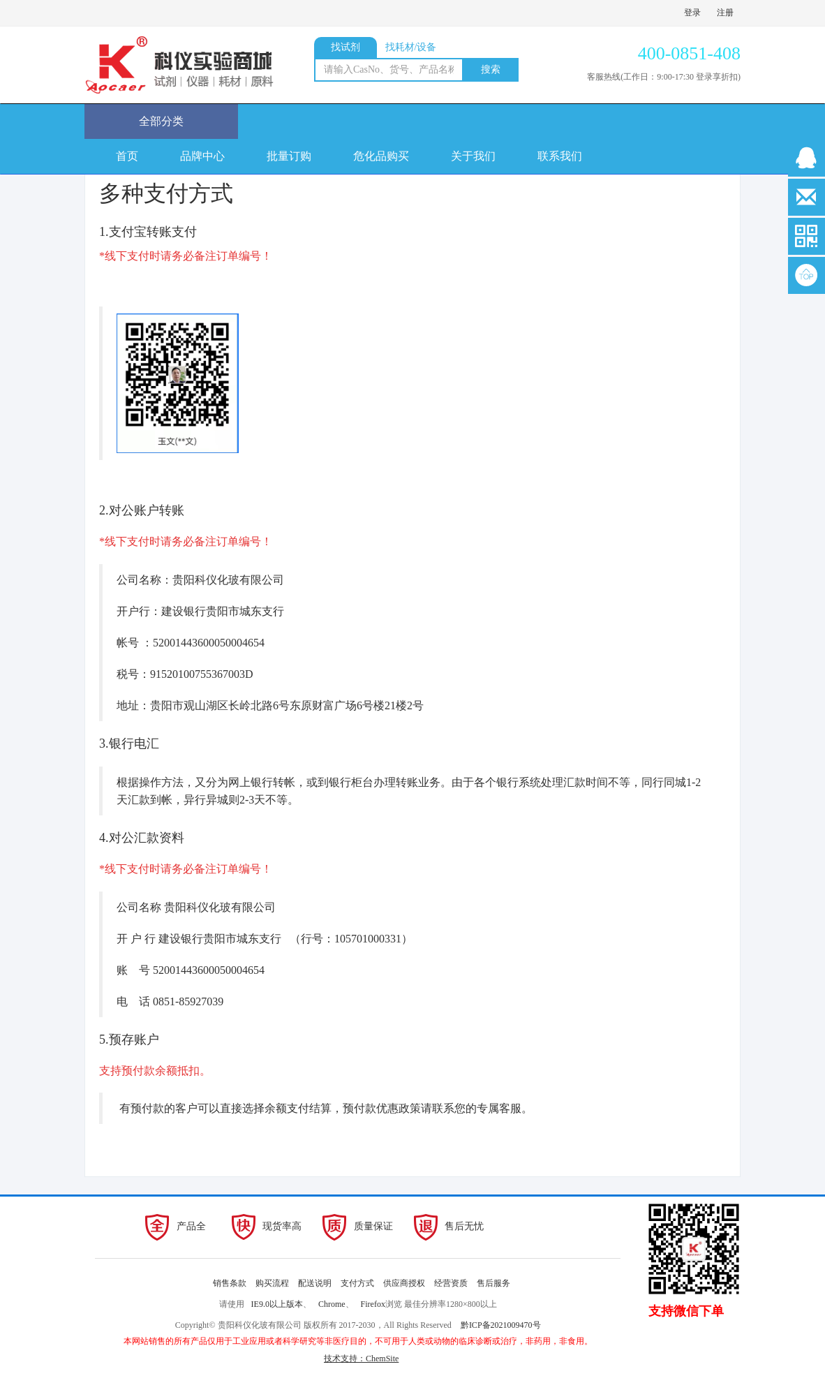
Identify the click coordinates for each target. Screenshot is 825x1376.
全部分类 (161, 121)
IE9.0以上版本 (277, 1304)
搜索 (490, 69)
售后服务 (493, 1283)
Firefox (373, 1304)
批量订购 (289, 156)
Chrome (331, 1304)
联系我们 (559, 156)
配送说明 (315, 1283)
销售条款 (229, 1283)
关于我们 (473, 156)
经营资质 (451, 1283)
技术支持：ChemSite (361, 1358)
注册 (725, 12)
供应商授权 (404, 1283)
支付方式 (357, 1283)
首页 (127, 156)
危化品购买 (381, 156)
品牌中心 (202, 156)
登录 (692, 12)
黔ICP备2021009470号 (501, 1325)
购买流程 (272, 1283)
